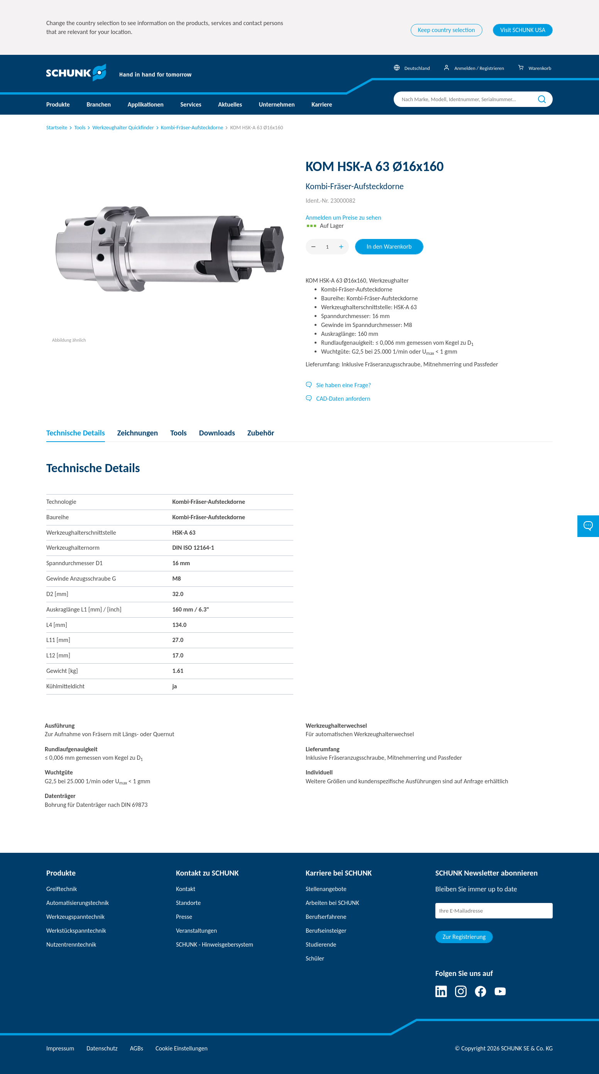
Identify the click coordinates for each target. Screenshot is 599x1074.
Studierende (321, 944)
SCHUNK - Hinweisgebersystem (214, 944)
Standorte (188, 902)
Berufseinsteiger (326, 930)
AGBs (136, 1048)
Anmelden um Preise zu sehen (343, 217)
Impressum (60, 1048)
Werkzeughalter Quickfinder (120, 127)
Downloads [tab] (217, 432)
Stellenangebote (326, 889)
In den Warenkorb (389, 246)
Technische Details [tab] (75, 432)
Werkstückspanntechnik (76, 930)
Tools (76, 127)
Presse (184, 916)
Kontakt (185, 889)
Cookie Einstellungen (182, 1048)
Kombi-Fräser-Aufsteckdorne (189, 127)
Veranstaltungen (196, 930)
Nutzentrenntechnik (71, 944)
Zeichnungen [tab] (137, 432)
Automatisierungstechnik (77, 902)
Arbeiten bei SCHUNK (332, 902)
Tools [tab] (178, 432)
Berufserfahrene (326, 916)
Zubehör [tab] (260, 432)
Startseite (56, 127)
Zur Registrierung (464, 936)
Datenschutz (101, 1048)
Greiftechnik (61, 889)
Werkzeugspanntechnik (75, 916)
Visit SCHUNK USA (522, 30)
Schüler (315, 958)
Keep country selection (446, 30)
